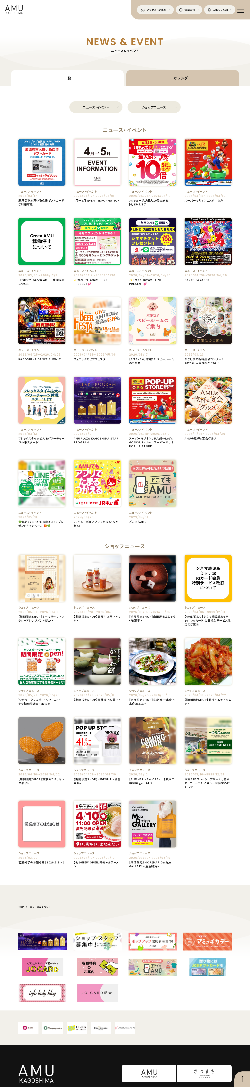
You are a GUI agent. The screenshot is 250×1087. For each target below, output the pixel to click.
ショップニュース (154, 107)
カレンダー (182, 77)
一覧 (67, 77)
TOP (21, 906)
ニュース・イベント (96, 107)
